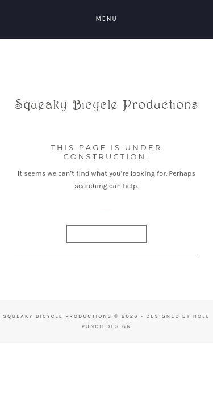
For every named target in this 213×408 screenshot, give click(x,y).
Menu (106, 19)
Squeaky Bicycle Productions (107, 111)
